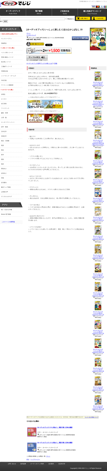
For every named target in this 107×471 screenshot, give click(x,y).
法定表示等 (61, 464)
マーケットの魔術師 (7, 85)
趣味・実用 (4, 113)
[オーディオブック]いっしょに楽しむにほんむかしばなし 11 (98, 275)
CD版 (55, 63)
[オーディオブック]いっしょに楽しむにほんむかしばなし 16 (98, 369)
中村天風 (4, 80)
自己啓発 (4, 103)
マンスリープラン (6, 38)
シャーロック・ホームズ (8, 76)
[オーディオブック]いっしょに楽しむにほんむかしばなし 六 (98, 181)
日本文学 (4, 131)
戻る (27, 459)
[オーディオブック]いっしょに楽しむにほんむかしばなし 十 (98, 256)
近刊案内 (4, 182)
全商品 (3, 94)
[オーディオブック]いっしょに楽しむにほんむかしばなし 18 (98, 407)
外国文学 (4, 136)
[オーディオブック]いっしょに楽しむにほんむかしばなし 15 (98, 351)
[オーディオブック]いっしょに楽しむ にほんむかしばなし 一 (98, 84)
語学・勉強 (4, 127)
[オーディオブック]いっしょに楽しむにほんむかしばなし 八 (98, 219)
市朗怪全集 (4, 71)
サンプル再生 (37, 57)
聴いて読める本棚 (6, 209)
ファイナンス (5, 108)
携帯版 (0, 4)
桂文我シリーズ (6, 62)
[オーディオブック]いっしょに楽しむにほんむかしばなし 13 (98, 313)
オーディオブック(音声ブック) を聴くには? (39, 63)
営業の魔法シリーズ (7, 57)
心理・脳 (4, 117)
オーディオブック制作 (37, 464)
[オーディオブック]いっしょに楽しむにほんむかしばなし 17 (98, 388)
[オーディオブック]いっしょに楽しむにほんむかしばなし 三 (98, 123)
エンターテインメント (8, 122)
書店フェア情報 (6, 187)
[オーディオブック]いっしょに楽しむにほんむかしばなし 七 (98, 200)
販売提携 (23, 464)
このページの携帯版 (8, 222)
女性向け (4, 173)
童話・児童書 (5, 141)
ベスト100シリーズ (7, 52)
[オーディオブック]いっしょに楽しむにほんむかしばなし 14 (98, 332)
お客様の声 (4, 192)
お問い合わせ (12, 464)
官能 (2, 178)
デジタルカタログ (6, 196)
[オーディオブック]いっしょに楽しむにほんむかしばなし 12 (98, 294)
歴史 (2, 150)
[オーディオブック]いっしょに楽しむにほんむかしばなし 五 (98, 162)
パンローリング (31, 35)
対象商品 (4, 43)
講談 (2, 159)
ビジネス (4, 99)
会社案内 (51, 464)
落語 (2, 164)
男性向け (4, 168)
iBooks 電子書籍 (6, 214)
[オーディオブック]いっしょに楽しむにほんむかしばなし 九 (98, 237)
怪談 (2, 145)
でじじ (28, 33)
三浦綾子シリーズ (6, 66)
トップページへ (35, 459)
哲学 (2, 154)
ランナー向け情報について (91, 417)
